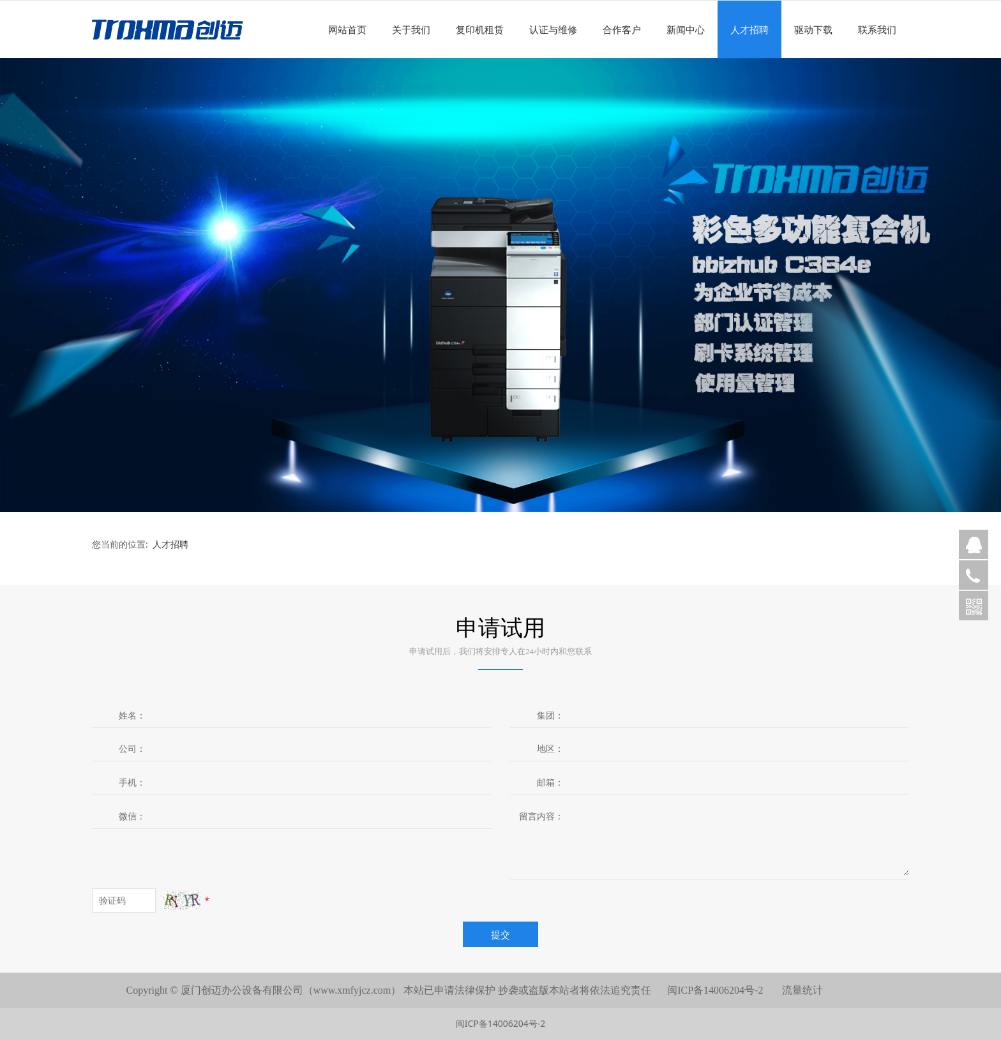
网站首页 (347, 29)
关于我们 (411, 29)
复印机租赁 (480, 29)
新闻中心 (685, 29)
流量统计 (802, 990)
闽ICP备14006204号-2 (501, 1023)
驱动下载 (813, 29)
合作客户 (622, 29)
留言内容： (541, 816)
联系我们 (877, 29)
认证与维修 (553, 29)
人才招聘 (749, 29)
